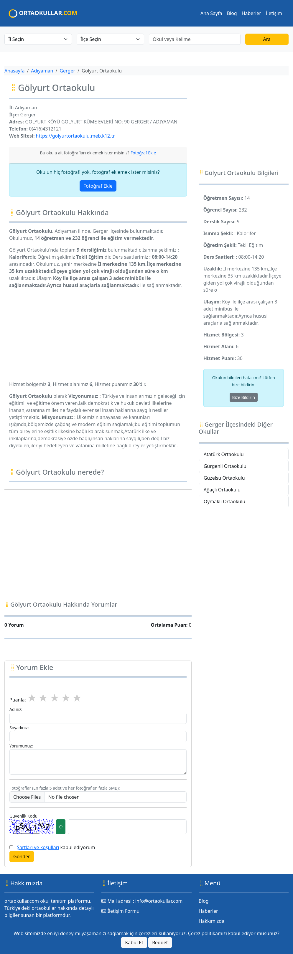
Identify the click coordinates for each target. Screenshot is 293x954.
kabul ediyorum (56, 847)
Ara (267, 39)
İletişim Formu (120, 911)
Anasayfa (14, 70)
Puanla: (17, 699)
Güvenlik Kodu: (24, 816)
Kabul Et (134, 942)
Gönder (21, 856)
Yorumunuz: (21, 746)
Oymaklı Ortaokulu (225, 501)
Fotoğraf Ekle (98, 186)
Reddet (160, 942)
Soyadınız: (19, 727)
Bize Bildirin (243, 397)
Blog (232, 13)
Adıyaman (42, 70)
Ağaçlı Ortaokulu (222, 489)
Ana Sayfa (211, 13)
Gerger (67, 70)
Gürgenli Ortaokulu (225, 466)
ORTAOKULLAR (43, 13)
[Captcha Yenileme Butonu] (60, 826)
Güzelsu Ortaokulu (224, 478)
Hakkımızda (211, 921)
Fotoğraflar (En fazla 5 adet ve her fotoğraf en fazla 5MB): (64, 788)
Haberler (251, 13)
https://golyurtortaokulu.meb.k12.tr (75, 136)
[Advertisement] (98, 334)
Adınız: (15, 709)
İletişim (274, 13)
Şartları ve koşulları (38, 847)
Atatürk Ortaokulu (224, 454)
